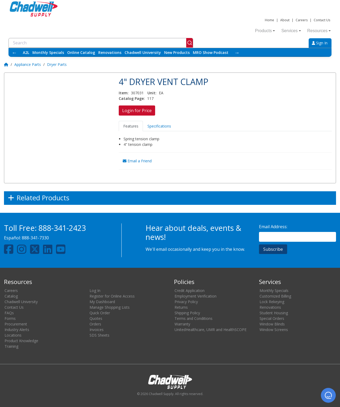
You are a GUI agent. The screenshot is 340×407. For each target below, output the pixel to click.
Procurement (16, 324)
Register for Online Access (112, 296)
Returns (181, 307)
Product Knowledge (21, 340)
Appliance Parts (27, 64)
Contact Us (322, 20)
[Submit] (189, 43)
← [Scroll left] (14, 52)
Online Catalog (81, 52)
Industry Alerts (17, 329)
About (285, 20)
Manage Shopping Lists (110, 307)
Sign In (320, 42)
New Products (177, 52)
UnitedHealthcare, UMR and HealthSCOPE (210, 329)
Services (291, 30)
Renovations (109, 52)
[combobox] (100, 43)
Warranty (182, 324)
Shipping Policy (187, 312)
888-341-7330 (35, 238)
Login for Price (137, 110)
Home (269, 20)
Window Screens (274, 329)
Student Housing (274, 312)
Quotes (96, 318)
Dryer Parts (57, 64)
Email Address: (273, 227)
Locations (13, 335)
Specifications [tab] (159, 126)
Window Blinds (272, 324)
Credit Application (190, 290)
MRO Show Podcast (210, 52)
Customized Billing (275, 296)
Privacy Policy (186, 301)
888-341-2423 (62, 228)
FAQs (9, 312)
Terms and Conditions (193, 318)
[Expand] (170, 198)
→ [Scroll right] (237, 52)
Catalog (11, 296)
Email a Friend (137, 160)
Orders (95, 324)
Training (11, 346)
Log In (95, 290)
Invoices (97, 329)
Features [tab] (130, 126)
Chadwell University (143, 52)
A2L (26, 52)
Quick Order (100, 312)
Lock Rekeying (272, 301)
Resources (319, 30)
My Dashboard (102, 301)
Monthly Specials (48, 52)
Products (265, 30)
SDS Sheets (99, 335)
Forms (10, 318)
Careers (302, 20)
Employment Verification (195, 296)
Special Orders (272, 318)
